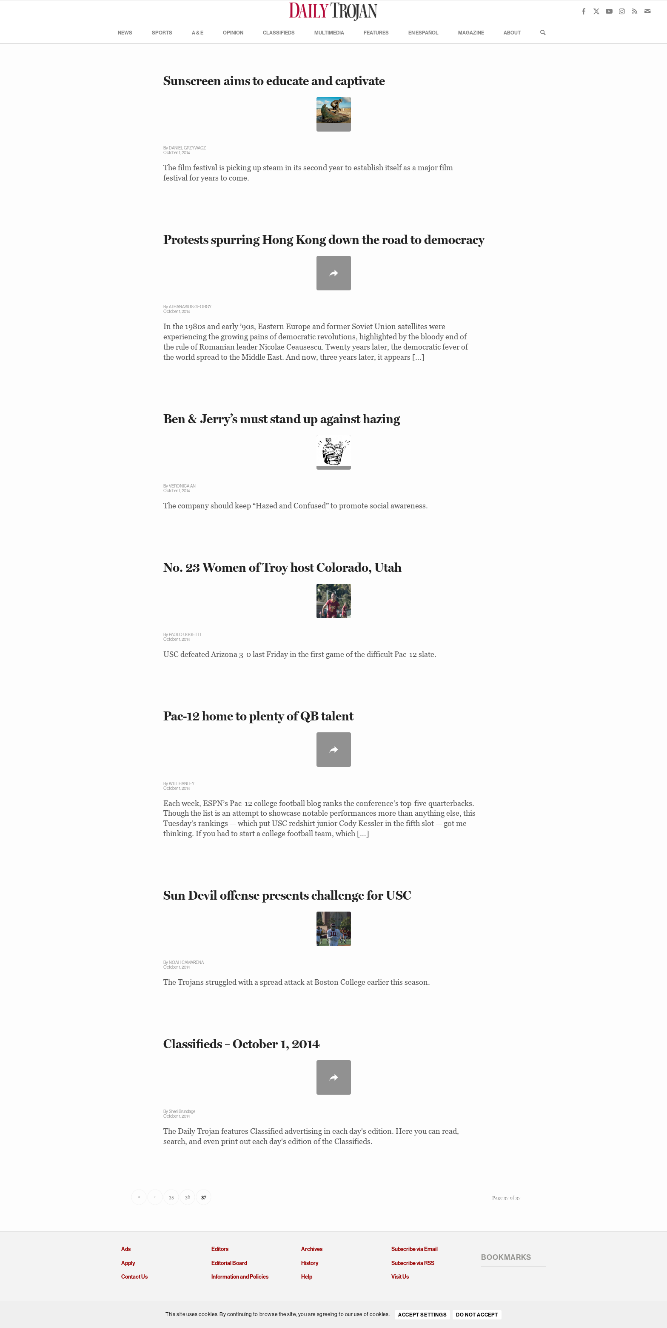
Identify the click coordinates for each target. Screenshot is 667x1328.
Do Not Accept (477, 1315)
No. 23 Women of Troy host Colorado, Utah (282, 567)
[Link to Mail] (647, 11)
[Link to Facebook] (583, 11)
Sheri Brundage (182, 1111)
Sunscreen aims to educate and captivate (274, 80)
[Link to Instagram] (622, 11)
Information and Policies (239, 1277)
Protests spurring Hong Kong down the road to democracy (324, 239)
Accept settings (422, 1315)
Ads (126, 1249)
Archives (311, 1249)
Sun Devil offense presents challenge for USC (287, 895)
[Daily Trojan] (333, 11)
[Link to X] (596, 11)
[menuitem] (125, 32)
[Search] (540, 32)
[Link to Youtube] (609, 11)
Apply (128, 1263)
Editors (219, 1249)
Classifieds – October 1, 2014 (241, 1043)
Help (306, 1277)
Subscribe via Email (414, 1249)
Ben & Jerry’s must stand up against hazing (281, 418)
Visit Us (400, 1277)
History (309, 1263)
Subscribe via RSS (412, 1263)
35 (171, 1197)
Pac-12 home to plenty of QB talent (258, 715)
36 (187, 1197)
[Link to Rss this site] (634, 11)
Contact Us (134, 1277)
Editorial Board (229, 1263)
